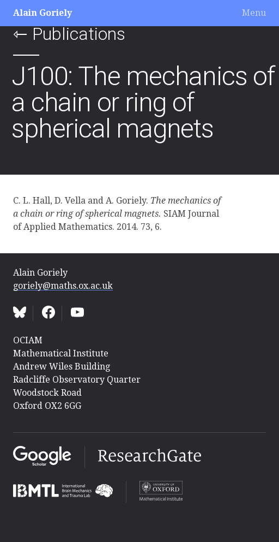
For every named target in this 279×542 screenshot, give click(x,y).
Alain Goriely (42, 13)
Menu (254, 13)
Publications (78, 33)
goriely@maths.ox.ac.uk (63, 286)
